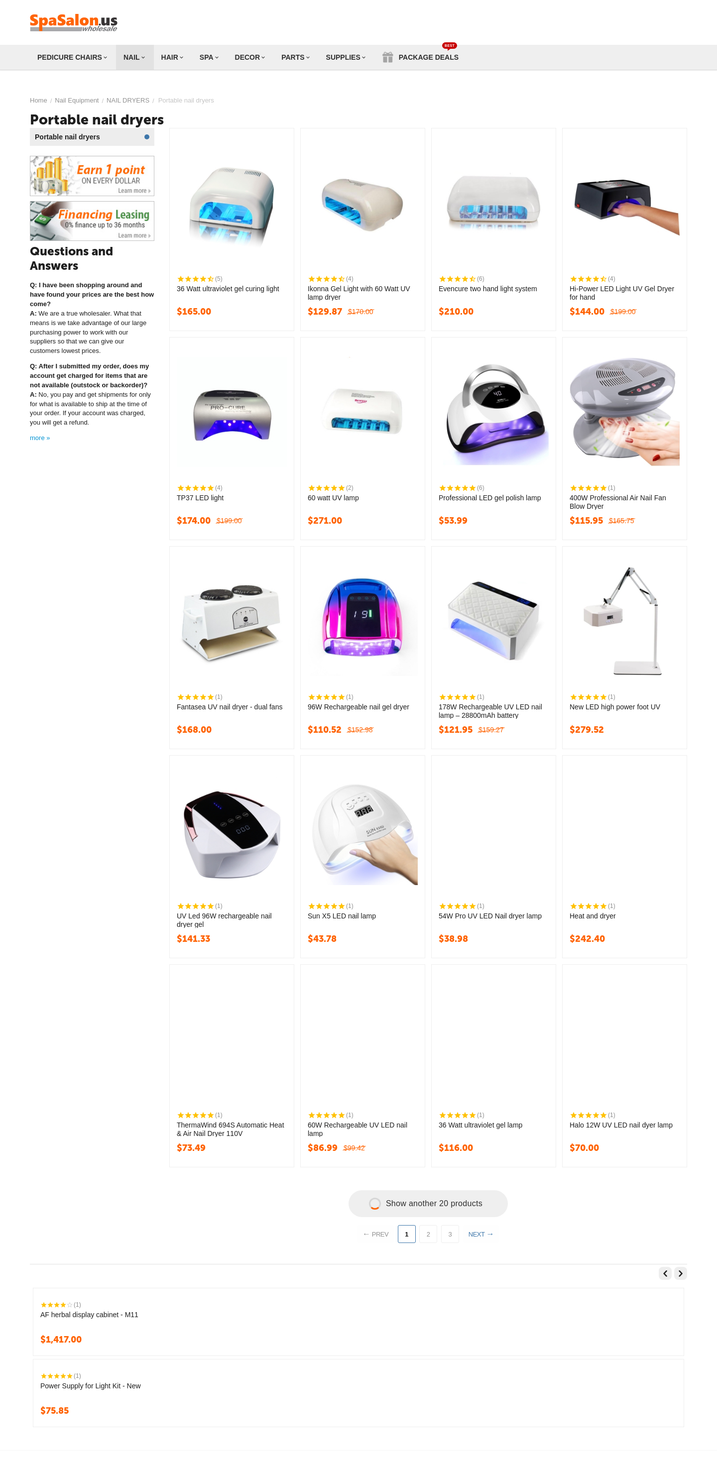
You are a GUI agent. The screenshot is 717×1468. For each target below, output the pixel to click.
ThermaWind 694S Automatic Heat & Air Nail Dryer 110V (230, 1129)
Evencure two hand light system (488, 289)
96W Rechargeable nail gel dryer (358, 707)
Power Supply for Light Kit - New (90, 1386)
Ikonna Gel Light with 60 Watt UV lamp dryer (359, 293)
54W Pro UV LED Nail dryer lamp (490, 916)
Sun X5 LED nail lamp (342, 916)
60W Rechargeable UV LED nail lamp (357, 1129)
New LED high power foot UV (615, 707)
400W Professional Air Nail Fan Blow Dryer (618, 502)
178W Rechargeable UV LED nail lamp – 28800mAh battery (490, 711)
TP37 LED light (200, 498)
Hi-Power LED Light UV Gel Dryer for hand (622, 293)
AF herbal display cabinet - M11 (89, 1315)
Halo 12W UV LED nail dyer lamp (621, 1125)
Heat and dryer (593, 916)
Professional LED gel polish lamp (490, 498)
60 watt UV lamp (333, 498)
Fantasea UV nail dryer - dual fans (229, 707)
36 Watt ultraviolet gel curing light (228, 289)
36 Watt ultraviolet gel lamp (480, 1125)
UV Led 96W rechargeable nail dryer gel (224, 920)
